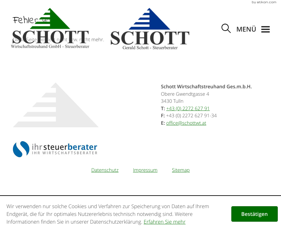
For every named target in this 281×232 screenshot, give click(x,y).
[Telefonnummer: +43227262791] (188, 108)
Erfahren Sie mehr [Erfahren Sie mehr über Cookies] (165, 221)
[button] (252, 30)
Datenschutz (104, 170)
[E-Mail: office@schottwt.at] (186, 123)
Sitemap (181, 170)
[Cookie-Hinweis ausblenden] (254, 214)
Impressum (145, 170)
